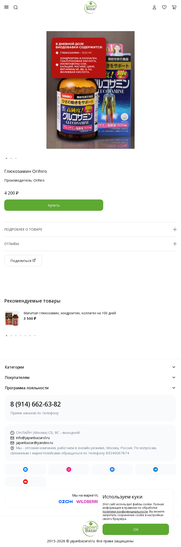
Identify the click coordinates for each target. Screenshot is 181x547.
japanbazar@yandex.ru (31, 442)
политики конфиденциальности (125, 512)
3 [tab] (16, 158)
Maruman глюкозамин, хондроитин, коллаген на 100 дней (70, 313)
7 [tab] (35, 335)
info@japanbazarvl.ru (30, 437)
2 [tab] (11, 158)
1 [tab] (6, 158)
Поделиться (23, 260)
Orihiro (39, 180)
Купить (54, 205)
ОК (135, 529)
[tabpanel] (90, 90)
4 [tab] (20, 335)
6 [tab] (30, 335)
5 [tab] (25, 335)
